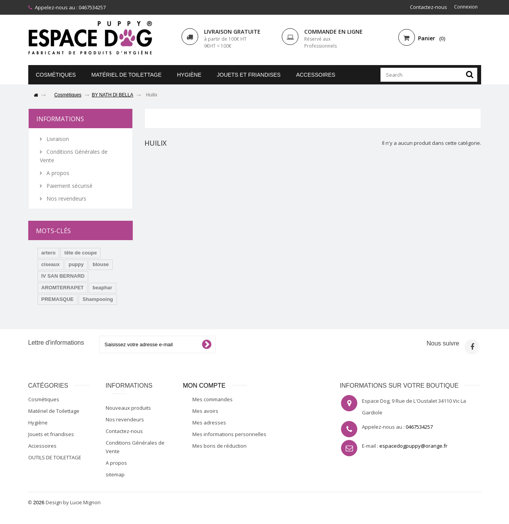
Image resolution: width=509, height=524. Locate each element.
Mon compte (204, 385)
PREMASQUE (57, 299)
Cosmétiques (56, 75)
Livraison (57, 139)
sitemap (115, 474)
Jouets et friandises (249, 75)
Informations (60, 119)
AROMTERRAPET (62, 287)
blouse (101, 264)
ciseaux (50, 264)
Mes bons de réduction (219, 445)
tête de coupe (80, 253)
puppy (76, 264)
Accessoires (315, 75)
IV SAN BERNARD (63, 276)
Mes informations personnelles (229, 434)
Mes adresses (209, 422)
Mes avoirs (205, 410)
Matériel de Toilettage (126, 75)
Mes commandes (212, 399)
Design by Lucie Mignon (73, 502)
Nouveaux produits (128, 407)
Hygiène (189, 75)
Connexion (465, 6)
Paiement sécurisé (69, 185)
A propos (57, 173)
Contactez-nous (426, 6)
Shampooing (97, 299)
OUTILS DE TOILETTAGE (54, 457)
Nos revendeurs (65, 198)
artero (48, 253)
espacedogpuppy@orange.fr (413, 445)
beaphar (102, 287)
